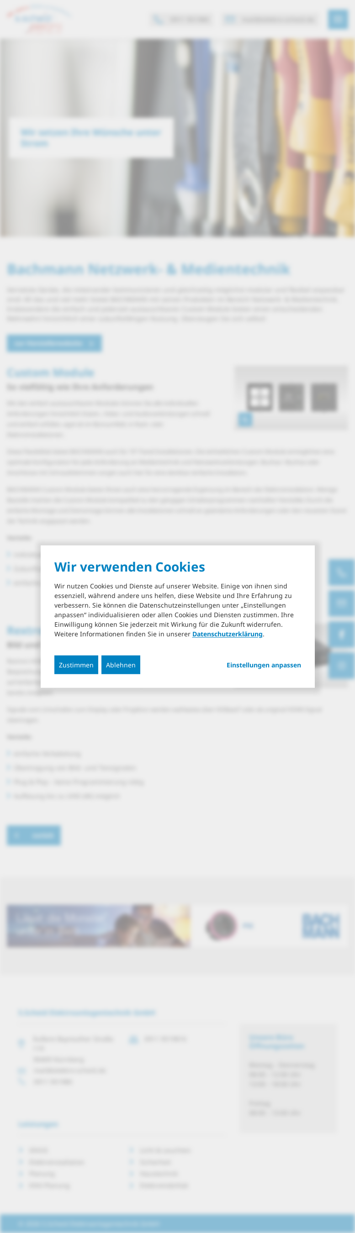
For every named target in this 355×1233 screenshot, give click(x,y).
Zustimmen (76, 665)
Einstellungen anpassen (264, 665)
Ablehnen (121, 665)
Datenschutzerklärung (227, 634)
